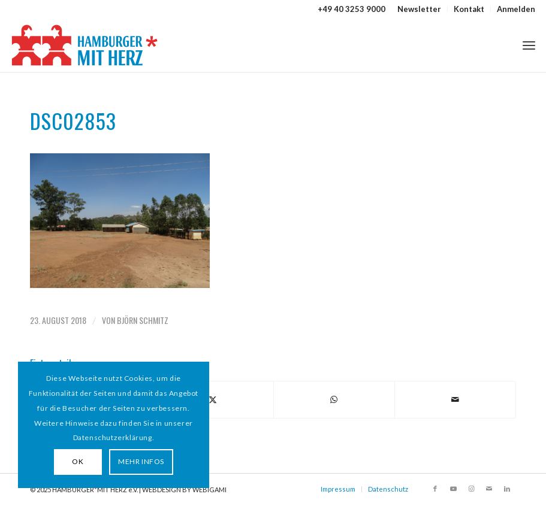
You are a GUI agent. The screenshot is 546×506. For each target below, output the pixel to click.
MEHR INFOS (141, 461)
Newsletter (419, 9)
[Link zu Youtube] (453, 489)
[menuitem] (419, 9)
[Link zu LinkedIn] (507, 489)
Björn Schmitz (142, 320)
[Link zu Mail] (489, 489)
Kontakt (469, 9)
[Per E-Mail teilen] (455, 399)
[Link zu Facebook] (435, 489)
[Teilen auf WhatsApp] (334, 399)
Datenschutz (388, 489)
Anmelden (516, 9)
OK (77, 461)
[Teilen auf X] (212, 399)
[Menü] (529, 45)
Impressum (338, 489)
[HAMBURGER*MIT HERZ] (85, 45)
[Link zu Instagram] (471, 489)
